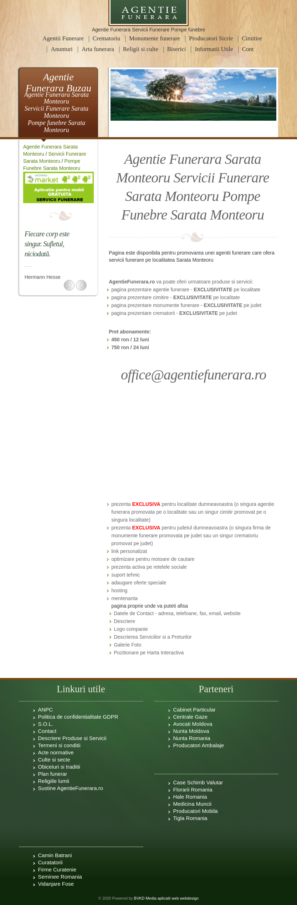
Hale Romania (190, 797)
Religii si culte (140, 49)
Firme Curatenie (57, 869)
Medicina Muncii (192, 804)
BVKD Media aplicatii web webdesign (166, 898)
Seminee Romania (60, 877)
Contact (47, 731)
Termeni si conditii (59, 745)
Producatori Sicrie (211, 38)
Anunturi (61, 49)
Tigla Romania (190, 818)
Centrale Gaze (190, 717)
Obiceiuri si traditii (59, 767)
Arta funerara (98, 49)
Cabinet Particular (194, 710)
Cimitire (252, 38)
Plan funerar (52, 774)
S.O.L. (45, 724)
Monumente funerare (154, 38)
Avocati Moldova (192, 724)
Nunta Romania (191, 738)
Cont (248, 49)
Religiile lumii (54, 781)
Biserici (176, 49)
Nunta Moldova (191, 731)
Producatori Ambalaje (198, 745)
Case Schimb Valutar (198, 782)
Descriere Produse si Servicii (72, 738)
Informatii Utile (214, 49)
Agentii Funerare (63, 38)
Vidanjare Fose (56, 884)
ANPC (45, 710)
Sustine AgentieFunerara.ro (70, 788)
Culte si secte (54, 759)
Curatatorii (50, 862)
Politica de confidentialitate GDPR (78, 717)
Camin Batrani (55, 855)
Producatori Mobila (195, 811)
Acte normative (56, 752)
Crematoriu (106, 38)
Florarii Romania (192, 789)
